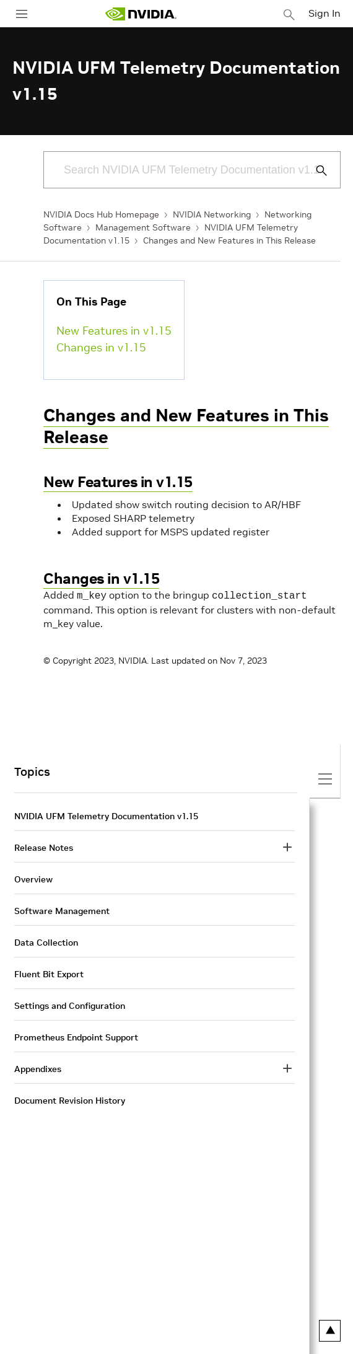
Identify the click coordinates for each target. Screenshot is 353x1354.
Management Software (143, 227)
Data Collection (46, 941)
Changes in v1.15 (101, 347)
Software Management (62, 909)
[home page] (140, 13)
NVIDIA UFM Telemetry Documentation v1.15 (106, 814)
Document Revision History (69, 1099)
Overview (33, 878)
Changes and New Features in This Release (229, 240)
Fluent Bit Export (49, 972)
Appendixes (37, 1067)
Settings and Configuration (69, 1004)
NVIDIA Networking (212, 214)
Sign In (324, 13)
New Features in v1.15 (114, 330)
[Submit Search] (314, 170)
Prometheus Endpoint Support (76, 1036)
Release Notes (43, 846)
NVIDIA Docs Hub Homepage (101, 214)
